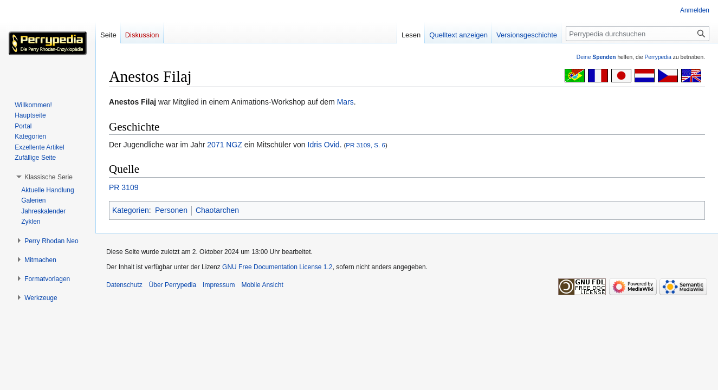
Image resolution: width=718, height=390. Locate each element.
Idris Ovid (324, 144)
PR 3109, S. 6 (365, 144)
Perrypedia (657, 57)
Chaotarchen (217, 210)
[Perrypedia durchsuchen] (637, 33)
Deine (596, 57)
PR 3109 (123, 187)
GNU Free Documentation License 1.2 (277, 267)
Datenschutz (124, 285)
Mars (345, 102)
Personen (171, 210)
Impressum (219, 285)
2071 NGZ (224, 144)
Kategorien (130, 210)
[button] (48, 177)
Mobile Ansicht (262, 285)
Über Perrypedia (172, 285)
